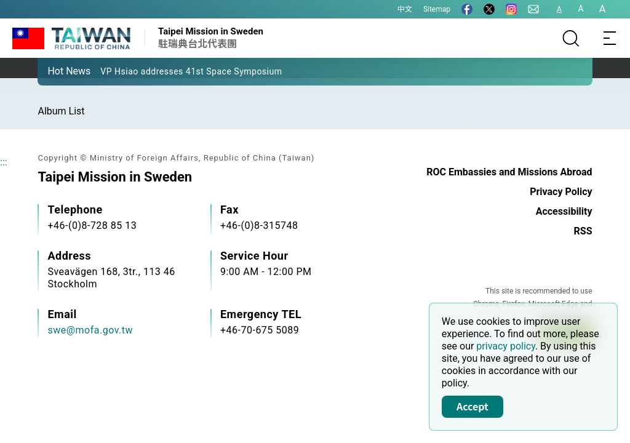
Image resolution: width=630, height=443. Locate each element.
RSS (583, 231)
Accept (472, 406)
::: (3, 162)
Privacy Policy (561, 192)
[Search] (571, 38)
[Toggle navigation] (610, 38)
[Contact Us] (533, 9)
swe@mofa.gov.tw (90, 330)
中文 (404, 9)
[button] (56, 70)
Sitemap (436, 9)
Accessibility (564, 211)
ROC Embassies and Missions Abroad (509, 172)
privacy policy (505, 346)
